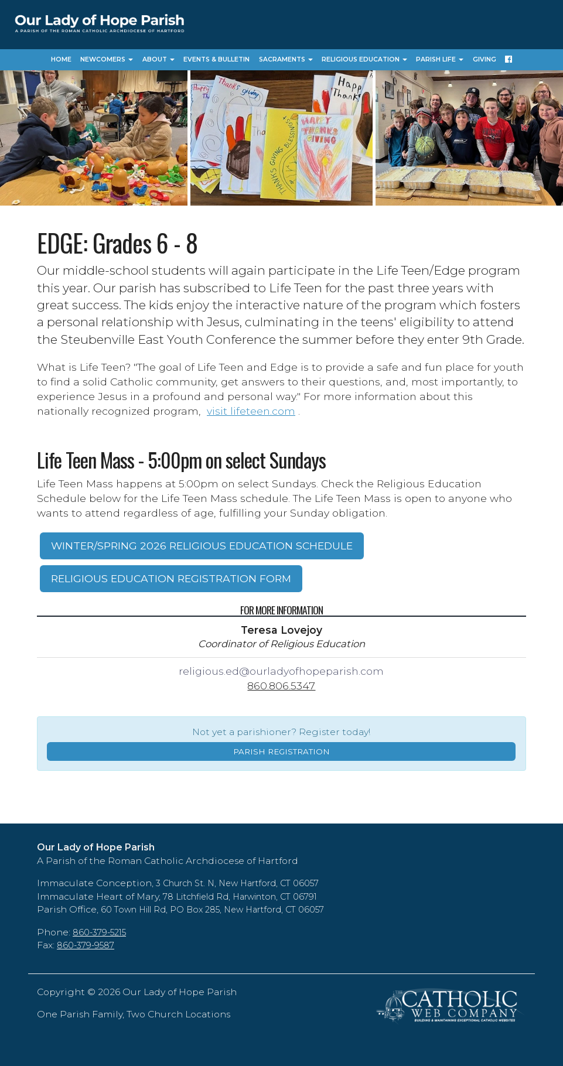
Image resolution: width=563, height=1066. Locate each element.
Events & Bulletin (216, 59)
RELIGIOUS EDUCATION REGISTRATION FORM (171, 578)
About (158, 59)
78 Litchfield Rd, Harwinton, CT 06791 (240, 896)
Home (61, 59)
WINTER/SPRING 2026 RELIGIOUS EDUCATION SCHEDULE (202, 545)
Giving (484, 59)
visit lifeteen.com (251, 411)
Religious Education (364, 59)
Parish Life (439, 59)
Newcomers (106, 59)
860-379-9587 (85, 945)
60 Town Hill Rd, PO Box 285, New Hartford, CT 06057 (212, 909)
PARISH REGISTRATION (281, 751)
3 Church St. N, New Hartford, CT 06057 (237, 883)
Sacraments (286, 59)
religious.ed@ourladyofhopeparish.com (281, 671)
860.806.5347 (281, 685)
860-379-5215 (99, 932)
